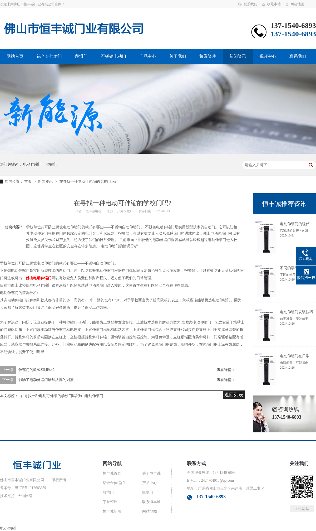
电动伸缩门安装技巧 (296, 312)
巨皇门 (147, 492)
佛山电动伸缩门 (39, 278)
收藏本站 (274, 4)
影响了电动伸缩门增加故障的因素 (46, 380)
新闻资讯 (237, 56)
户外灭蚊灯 (125, 211)
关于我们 (177, 56)
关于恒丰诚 (151, 473)
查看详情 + (225, 370)
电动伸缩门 (32, 164)
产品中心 (147, 56)
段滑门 (81, 56)
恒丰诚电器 (94, 211)
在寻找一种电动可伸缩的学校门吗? (87, 182)
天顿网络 (25, 496)
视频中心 (267, 56)
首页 (28, 182)
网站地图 (297, 4)
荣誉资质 (207, 56)
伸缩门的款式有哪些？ (36, 370)
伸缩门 (51, 164)
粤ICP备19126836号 (30, 488)
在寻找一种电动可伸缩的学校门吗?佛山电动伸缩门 (62, 396)
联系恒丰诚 (151, 502)
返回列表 (233, 394)
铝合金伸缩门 (49, 56)
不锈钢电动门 (113, 56)
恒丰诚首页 (112, 473)
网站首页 (15, 56)
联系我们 (250, 4)
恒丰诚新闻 (112, 511)
